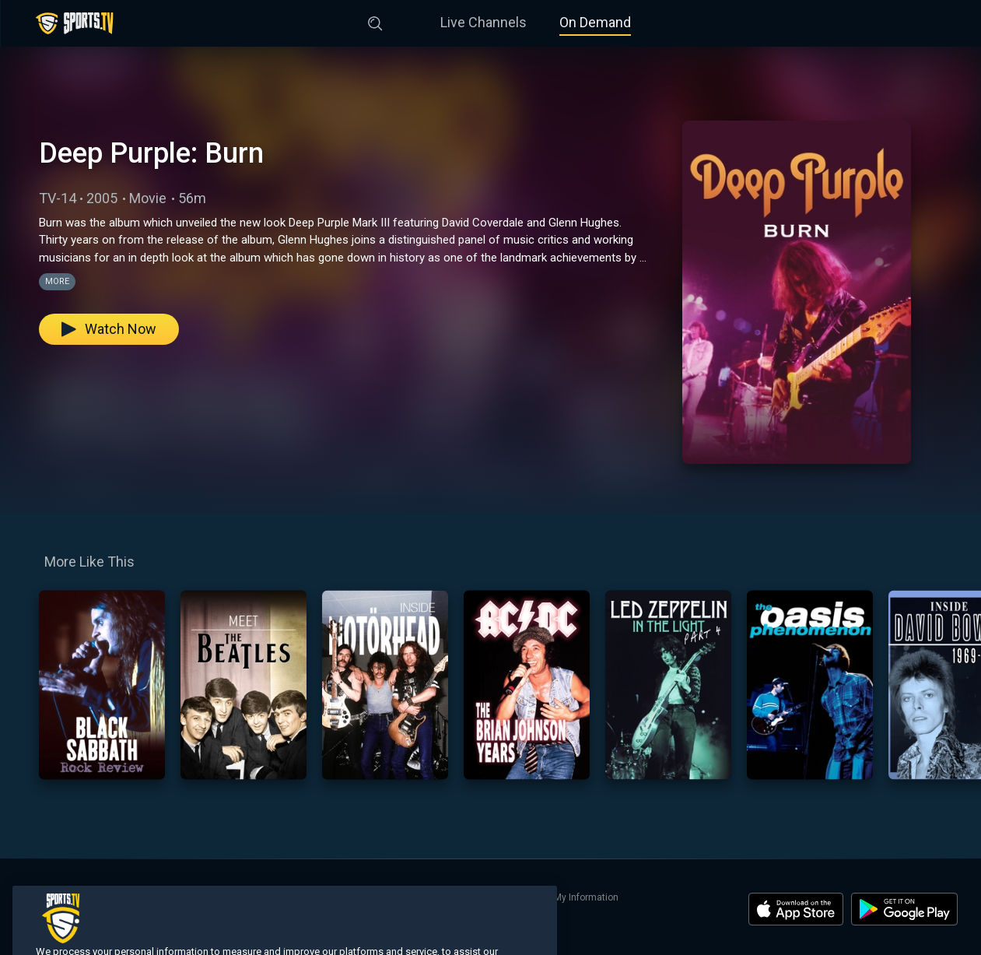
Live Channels (483, 22)
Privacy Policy (424, 897)
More (57, 281)
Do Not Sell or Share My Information (542, 897)
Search (213, 897)
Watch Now (108, 329)
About (253, 897)
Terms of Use (354, 897)
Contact (296, 897)
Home (36, 897)
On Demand (595, 22)
